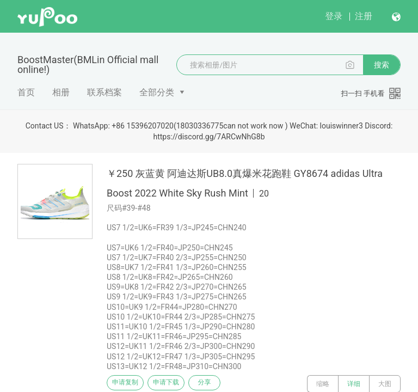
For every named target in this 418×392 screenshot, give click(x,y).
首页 (26, 92)
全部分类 (156, 92)
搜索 (381, 64)
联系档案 (104, 92)
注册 (363, 16)
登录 (333, 16)
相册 (61, 92)
